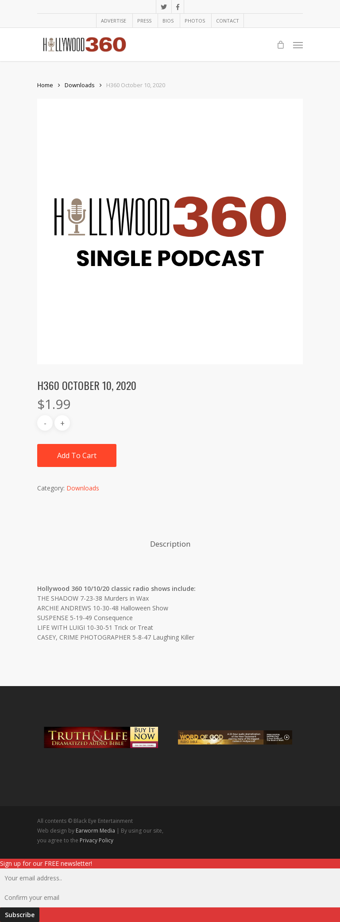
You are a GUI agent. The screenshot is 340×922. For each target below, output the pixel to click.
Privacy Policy (96, 840)
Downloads (80, 85)
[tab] (170, 544)
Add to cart (77, 455)
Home (45, 85)
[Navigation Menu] (298, 44)
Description (170, 544)
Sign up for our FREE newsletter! (46, 863)
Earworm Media (96, 830)
